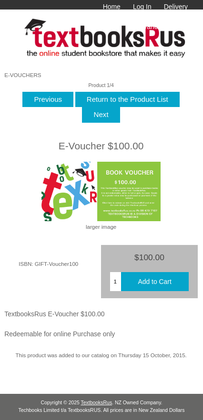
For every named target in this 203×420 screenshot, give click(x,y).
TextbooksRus (96, 402)
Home (112, 6)
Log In (142, 6)
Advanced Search (161, 26)
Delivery (176, 6)
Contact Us (171, 16)
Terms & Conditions (114, 16)
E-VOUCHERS (22, 75)
